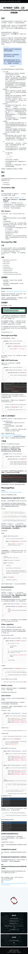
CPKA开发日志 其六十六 (14, 921)
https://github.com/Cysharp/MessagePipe (11, 492)
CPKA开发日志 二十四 (14, 929)
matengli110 (7, 880)
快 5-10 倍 (21, 197)
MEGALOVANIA (4, 1)
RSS (16, 1)
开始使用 (18, 1)
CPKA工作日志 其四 (14, 918)
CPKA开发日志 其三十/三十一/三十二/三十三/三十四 (14, 926)
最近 (14, 942)
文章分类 (9, 1)
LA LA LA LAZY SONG (14, 940)
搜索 (12, 1)
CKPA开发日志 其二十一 (14, 923)
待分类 (16, 6)
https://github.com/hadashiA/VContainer (16, 291)
